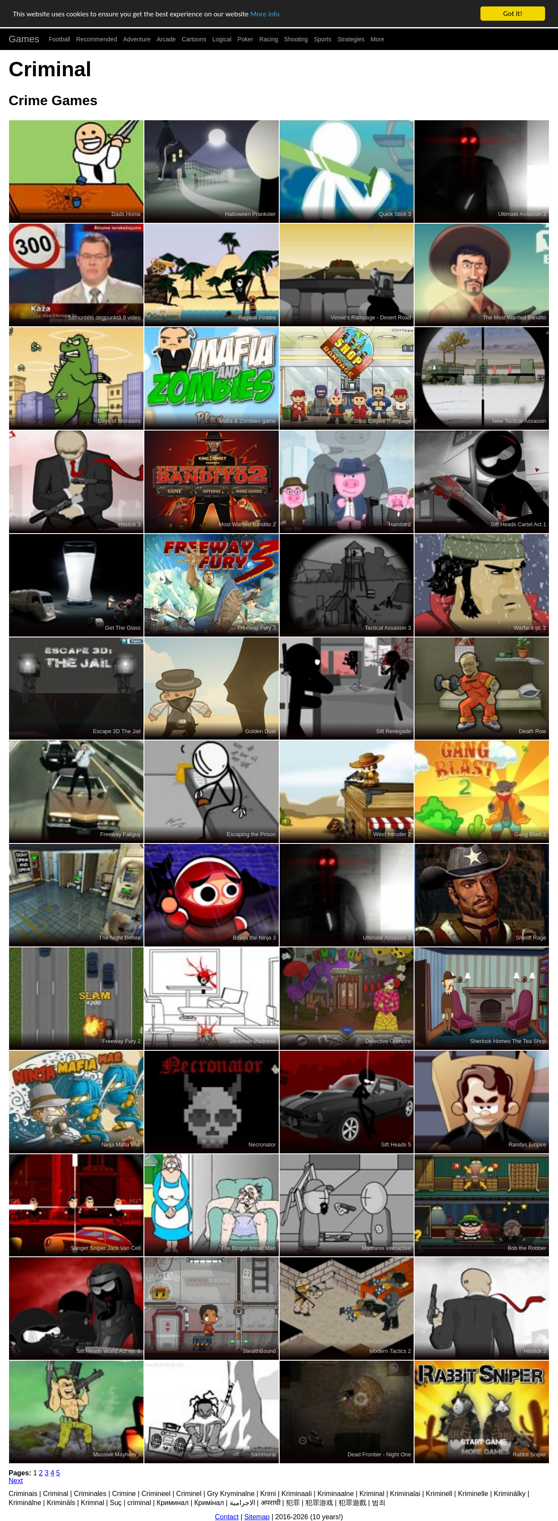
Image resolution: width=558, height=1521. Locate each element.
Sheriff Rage (531, 937)
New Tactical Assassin (519, 421)
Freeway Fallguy (120, 834)
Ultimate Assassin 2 (522, 214)
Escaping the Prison (251, 834)
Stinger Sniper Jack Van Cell (105, 1248)
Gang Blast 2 (530, 834)
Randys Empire (527, 1144)
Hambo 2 (400, 524)
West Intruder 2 (392, 834)
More (377, 39)
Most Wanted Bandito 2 (247, 524)
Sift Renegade (393, 731)
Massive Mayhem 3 (116, 1454)
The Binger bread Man (248, 1248)
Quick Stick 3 (395, 214)
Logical (221, 39)
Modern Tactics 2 (390, 1351)
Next (16, 1480)
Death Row (532, 731)
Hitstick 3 (129, 524)
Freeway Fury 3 (256, 628)
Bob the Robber (527, 1248)
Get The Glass (122, 628)
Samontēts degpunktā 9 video (104, 317)
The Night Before (120, 937)
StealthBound (259, 1351)
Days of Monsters (119, 421)
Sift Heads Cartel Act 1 (518, 524)
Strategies (351, 39)
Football (59, 39)
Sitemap (257, 1517)
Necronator (262, 1144)
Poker (245, 39)
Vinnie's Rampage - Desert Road (370, 317)
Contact (227, 1517)
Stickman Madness (252, 1041)
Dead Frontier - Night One (379, 1454)
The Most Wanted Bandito (514, 317)
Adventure (137, 39)
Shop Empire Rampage (382, 421)
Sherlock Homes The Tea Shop (508, 1041)
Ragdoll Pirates (257, 317)
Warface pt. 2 (530, 628)
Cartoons (194, 39)
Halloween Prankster (250, 214)
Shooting (296, 39)
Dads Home (126, 214)
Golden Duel (260, 731)
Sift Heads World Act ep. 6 (108, 1351)
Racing (268, 39)
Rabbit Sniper (529, 1454)
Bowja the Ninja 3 (254, 937)
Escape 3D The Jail (117, 731)
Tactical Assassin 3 (388, 628)
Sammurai (263, 1454)
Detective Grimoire (388, 1041)
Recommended (96, 39)
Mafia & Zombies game (247, 421)
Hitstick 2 (535, 1351)
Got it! (512, 13)
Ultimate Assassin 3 (387, 937)
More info (265, 14)
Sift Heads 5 (396, 1144)
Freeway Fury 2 (121, 1041)
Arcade (166, 39)
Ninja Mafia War (121, 1144)
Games (24, 39)
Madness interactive (386, 1248)
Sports (322, 39)
